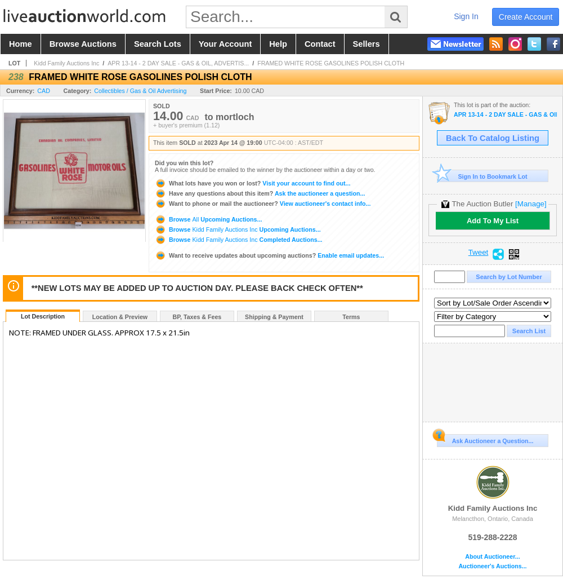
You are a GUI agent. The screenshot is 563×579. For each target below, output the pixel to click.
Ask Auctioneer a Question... (485, 439)
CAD (43, 90)
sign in (466, 16)
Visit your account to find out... (252, 183)
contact (320, 43)
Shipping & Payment (274, 316)
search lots (157, 43)
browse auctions (83, 43)
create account (526, 16)
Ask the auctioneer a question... (260, 193)
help (278, 43)
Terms (351, 316)
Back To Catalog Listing (492, 138)
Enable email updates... (269, 255)
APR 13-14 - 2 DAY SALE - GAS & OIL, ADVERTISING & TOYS (505, 115)
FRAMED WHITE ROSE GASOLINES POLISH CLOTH (330, 63)
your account (225, 43)
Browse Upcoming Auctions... (208, 219)
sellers (366, 43)
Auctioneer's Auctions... (492, 566)
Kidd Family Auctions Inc (66, 63)
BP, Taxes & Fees (197, 316)
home (20, 43)
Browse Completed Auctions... (239, 239)
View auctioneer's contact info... (262, 203)
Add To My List (493, 220)
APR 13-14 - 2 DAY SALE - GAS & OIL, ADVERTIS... (178, 63)
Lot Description (43, 316)
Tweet (478, 253)
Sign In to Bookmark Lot (482, 176)
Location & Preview (120, 316)
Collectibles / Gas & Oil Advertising (140, 90)
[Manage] (530, 204)
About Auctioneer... (492, 557)
